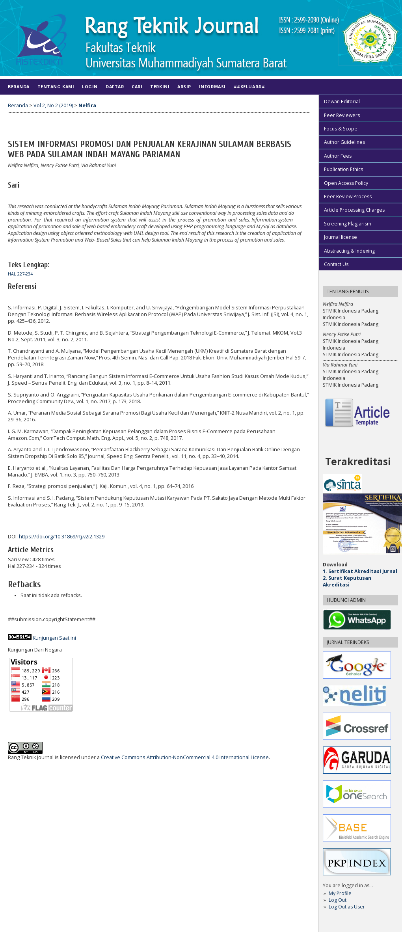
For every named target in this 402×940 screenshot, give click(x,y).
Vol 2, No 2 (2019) (53, 105)
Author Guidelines (344, 142)
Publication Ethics (343, 169)
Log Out (337, 900)
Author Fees (338, 156)
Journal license (340, 237)
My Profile (340, 893)
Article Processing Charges (354, 210)
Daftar (115, 86)
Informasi (212, 86)
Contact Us (336, 264)
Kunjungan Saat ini (54, 638)
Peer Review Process (348, 196)
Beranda (19, 86)
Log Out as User (347, 906)
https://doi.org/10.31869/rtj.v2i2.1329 (61, 536)
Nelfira (87, 105)
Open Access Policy (346, 183)
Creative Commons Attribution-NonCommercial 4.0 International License (185, 757)
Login (90, 86)
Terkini (159, 86)
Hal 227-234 (20, 274)
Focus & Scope (340, 128)
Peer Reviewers (342, 115)
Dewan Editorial (342, 101)
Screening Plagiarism (347, 223)
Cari (137, 86)
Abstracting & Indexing (349, 251)
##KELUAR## (249, 86)
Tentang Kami (55, 86)
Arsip (184, 86)
